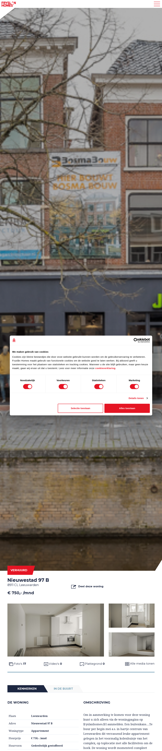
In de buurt (63, 688)
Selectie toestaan (80, 408)
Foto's (17, 664)
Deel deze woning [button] (87, 587)
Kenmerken (27, 688)
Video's (53, 664)
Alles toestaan (127, 408)
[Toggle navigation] (157, 4)
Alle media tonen (140, 664)
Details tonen (136, 398)
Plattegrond (92, 664)
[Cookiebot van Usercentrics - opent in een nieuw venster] (136, 340)
